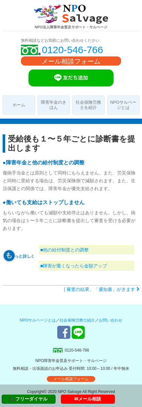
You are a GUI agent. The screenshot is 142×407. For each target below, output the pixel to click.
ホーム (18, 104)
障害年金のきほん (53, 105)
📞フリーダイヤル (28, 398)
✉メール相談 (87, 398)
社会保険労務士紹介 (77, 320)
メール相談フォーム (71, 61)
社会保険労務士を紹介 (88, 105)
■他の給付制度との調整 (64, 249)
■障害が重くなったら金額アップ (73, 265)
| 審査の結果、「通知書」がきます (101, 289)
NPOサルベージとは (123, 105)
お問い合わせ (110, 320)
